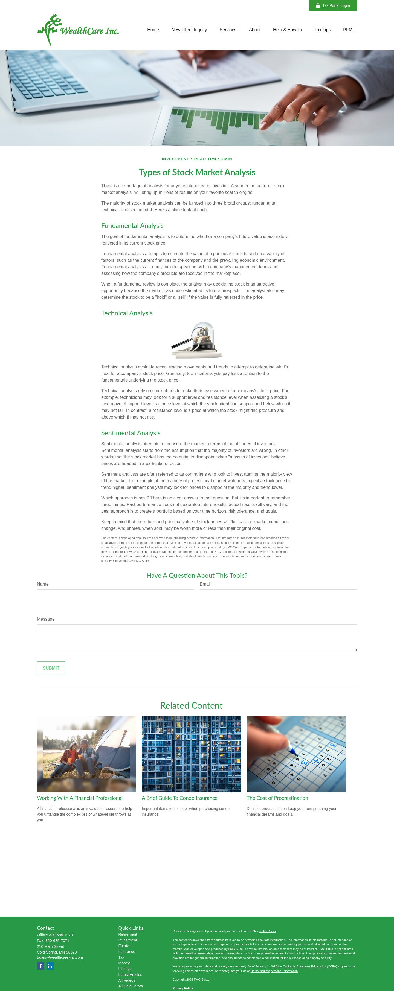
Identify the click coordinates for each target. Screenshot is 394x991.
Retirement (127, 934)
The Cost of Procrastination (277, 798)
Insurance (126, 951)
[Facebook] (40, 966)
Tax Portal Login (333, 5)
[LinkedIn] (50, 966)
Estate (123, 946)
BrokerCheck (267, 931)
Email (205, 584)
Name (43, 584)
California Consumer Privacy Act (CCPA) (310, 966)
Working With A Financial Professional (80, 798)
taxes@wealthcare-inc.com (60, 957)
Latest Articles (130, 974)
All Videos (126, 980)
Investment (127, 940)
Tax (121, 957)
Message (46, 619)
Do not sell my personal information (274, 971)
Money (124, 963)
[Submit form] (51, 668)
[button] (153, 30)
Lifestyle (125, 969)
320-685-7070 (61, 935)
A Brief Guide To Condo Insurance (179, 798)
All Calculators (130, 986)
